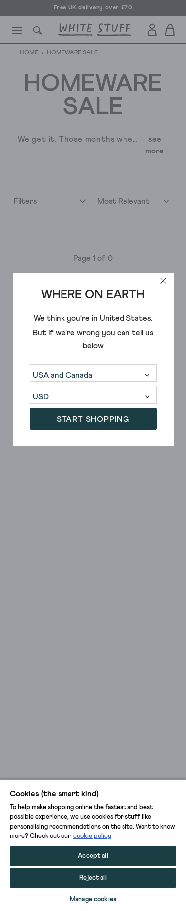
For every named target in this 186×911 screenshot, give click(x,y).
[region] (93, 845)
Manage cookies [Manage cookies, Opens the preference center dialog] (93, 899)
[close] (163, 280)
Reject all (92, 878)
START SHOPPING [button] (93, 419)
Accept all (93, 856)
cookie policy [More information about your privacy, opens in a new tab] (92, 836)
